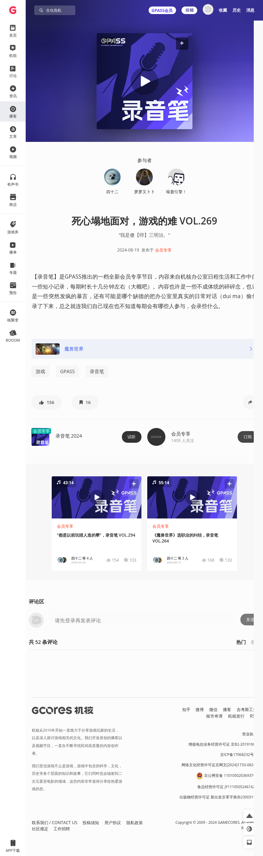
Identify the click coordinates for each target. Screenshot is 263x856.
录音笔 (97, 371)
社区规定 (40, 829)
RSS (253, 716)
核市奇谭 (214, 716)
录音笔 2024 (68, 435)
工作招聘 (61, 829)
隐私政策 (134, 823)
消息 (250, 10)
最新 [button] (255, 642)
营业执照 (249, 734)
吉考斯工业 (247, 709)
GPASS (67, 371)
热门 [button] (241, 642)
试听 (131, 437)
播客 (227, 709)
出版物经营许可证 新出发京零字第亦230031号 (218, 797)
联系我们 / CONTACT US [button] (54, 823)
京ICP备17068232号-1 (238, 754)
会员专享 (163, 250)
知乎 (186, 709)
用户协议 (112, 823)
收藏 (223, 10)
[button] (182, 43)
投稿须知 (91, 823)
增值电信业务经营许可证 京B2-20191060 (222, 744)
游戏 (40, 371)
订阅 (247, 437)
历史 (237, 10)
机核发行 (236, 716)
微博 (200, 709)
